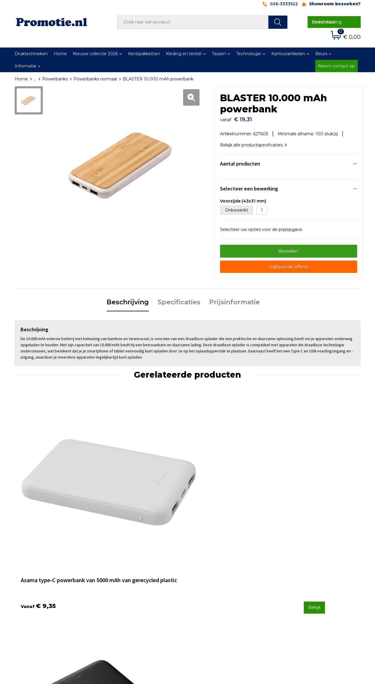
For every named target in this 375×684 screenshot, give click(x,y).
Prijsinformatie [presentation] (234, 299)
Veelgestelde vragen (130, 572)
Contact (203, 564)
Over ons (118, 564)
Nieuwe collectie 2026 (95, 53)
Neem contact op (336, 66)
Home (60, 53)
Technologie (248, 53)
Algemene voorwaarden (305, 564)
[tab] (128, 299)
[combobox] (193, 22)
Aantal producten (240, 160)
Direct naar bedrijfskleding (327, 22)
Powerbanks (55, 79)
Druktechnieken (31, 53)
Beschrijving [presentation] (128, 299)
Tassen (219, 53)
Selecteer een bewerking (249, 185)
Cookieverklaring (297, 572)
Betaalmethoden (212, 572)
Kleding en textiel (184, 53)
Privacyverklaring (297, 579)
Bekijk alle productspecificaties (253, 142)
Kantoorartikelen (288, 53)
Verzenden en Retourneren (223, 579)
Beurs (321, 53)
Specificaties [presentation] (179, 299)
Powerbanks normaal (95, 79)
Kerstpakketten (144, 53)
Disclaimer (291, 587)
